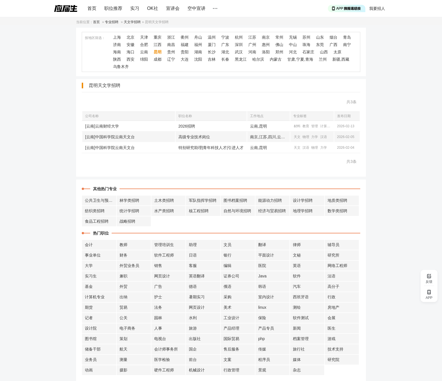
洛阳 (266, 52)
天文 (297, 137)
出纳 (123, 297)
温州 (212, 37)
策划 (123, 338)
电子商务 (127, 328)
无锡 (293, 37)
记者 (89, 318)
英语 (297, 265)
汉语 (323, 137)
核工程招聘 (199, 211)
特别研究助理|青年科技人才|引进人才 (211, 147)
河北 (293, 52)
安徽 (130, 44)
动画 (89, 370)
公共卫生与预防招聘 (100, 200)
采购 (227, 297)
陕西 (117, 59)
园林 (158, 318)
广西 (333, 44)
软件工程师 (164, 255)
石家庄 (308, 52)
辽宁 (171, 59)
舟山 (198, 37)
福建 (185, 44)
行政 (331, 297)
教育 (305, 126)
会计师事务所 (166, 349)
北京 (130, 37)
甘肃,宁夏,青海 (300, 59)
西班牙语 (301, 297)
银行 (227, 255)
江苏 (252, 37)
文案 (227, 359)
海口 (130, 52)
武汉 (239, 52)
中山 (293, 44)
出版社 (195, 338)
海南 (117, 52)
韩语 (262, 286)
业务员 (91, 359)
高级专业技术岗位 (194, 137)
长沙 (212, 52)
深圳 (239, 44)
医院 (262, 265)
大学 (89, 265)
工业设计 (231, 318)
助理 (193, 244)
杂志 (297, 370)
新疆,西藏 (340, 59)
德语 (193, 286)
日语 (193, 255)
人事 (158, 328)
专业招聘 (111, 22)
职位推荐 (113, 8)
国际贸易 (231, 338)
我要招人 (377, 8)
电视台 (160, 338)
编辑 (227, 265)
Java (262, 276)
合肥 (144, 44)
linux (262, 307)
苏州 (306, 37)
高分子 (333, 286)
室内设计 (266, 297)
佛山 (279, 44)
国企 (193, 349)
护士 (158, 297)
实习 (134, 8)
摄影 (123, 370)
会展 (331, 318)
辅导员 (333, 244)
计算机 (325, 126)
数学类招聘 (337, 211)
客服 (193, 265)
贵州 (171, 52)
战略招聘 (127, 221)
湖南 (198, 52)
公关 (123, 318)
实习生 (91, 276)
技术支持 (335, 349)
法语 (331, 276)
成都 (158, 59)
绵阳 (144, 59)
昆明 (158, 52)
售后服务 (231, 349)
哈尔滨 (258, 59)
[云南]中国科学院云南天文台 (110, 137)
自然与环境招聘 (237, 211)
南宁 (347, 44)
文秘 (297, 255)
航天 (123, 349)
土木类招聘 (164, 200)
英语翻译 (197, 276)
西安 (130, 59)
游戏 (331, 338)
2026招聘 (186, 126)
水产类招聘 (164, 211)
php (261, 338)
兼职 (123, 276)
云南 (144, 52)
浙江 (171, 37)
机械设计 (197, 370)
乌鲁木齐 (121, 66)
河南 (252, 52)
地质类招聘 (337, 200)
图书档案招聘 (235, 200)
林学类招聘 (129, 200)
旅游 (193, 328)
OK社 (152, 8)
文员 (227, 244)
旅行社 (299, 349)
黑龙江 (241, 59)
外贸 (123, 286)
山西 (324, 52)
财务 (123, 255)
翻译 (262, 244)
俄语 (227, 286)
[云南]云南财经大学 (102, 126)
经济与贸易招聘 (272, 211)
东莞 (320, 44)
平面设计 (266, 255)
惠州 (266, 44)
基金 (89, 286)
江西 (158, 44)
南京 (266, 37)
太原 (337, 52)
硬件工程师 (164, 370)
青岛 (347, 37)
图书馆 (91, 338)
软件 (297, 276)
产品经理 (231, 328)
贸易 (123, 307)
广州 (252, 44)
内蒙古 (276, 59)
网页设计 (162, 276)
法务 (158, 307)
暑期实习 (197, 297)
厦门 (212, 44)
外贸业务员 (129, 265)
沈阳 (198, 59)
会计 (89, 244)
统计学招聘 (129, 211)
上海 (117, 37)
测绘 (297, 307)
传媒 (262, 349)
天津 (144, 37)
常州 (279, 37)
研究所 (333, 255)
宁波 (225, 37)
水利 (193, 318)
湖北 (225, 52)
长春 (225, 59)
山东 (320, 37)
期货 (89, 307)
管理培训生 (164, 244)
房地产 (333, 307)
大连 (185, 59)
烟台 (333, 37)
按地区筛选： (95, 38)
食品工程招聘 (97, 221)
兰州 (323, 59)
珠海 (306, 44)
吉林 (212, 59)
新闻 (297, 328)
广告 (158, 286)
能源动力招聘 (270, 200)
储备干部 (93, 349)
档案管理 (301, 338)
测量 (123, 359)
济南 (117, 44)
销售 (158, 265)
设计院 (91, 328)
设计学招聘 (303, 200)
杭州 (239, 37)
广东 (225, 44)
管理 (314, 126)
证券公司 (231, 276)
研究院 (333, 359)
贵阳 (185, 52)
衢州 (185, 37)
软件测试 (301, 318)
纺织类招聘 (95, 211)
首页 (91, 8)
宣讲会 (173, 8)
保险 (262, 318)
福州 (198, 44)
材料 (297, 126)
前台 (193, 359)
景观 (262, 370)
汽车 (297, 286)
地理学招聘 (303, 211)
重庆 (158, 37)
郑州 (279, 52)
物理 (305, 137)
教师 (123, 244)
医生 (331, 328)
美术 (227, 307)
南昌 (171, 44)
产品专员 (266, 328)
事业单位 (93, 255)
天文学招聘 (132, 22)
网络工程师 (337, 265)
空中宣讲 (196, 8)
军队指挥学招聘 (202, 200)
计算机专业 (95, 297)
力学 (314, 137)
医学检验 (162, 359)
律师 (297, 244)
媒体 (297, 359)
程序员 (264, 359)
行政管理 (231, 370)
